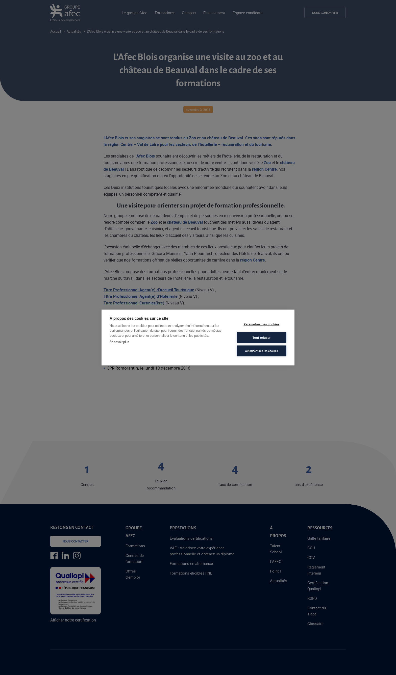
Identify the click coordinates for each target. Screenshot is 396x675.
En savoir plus (119, 342)
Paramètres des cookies (262, 324)
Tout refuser (262, 337)
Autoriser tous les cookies (261, 350)
